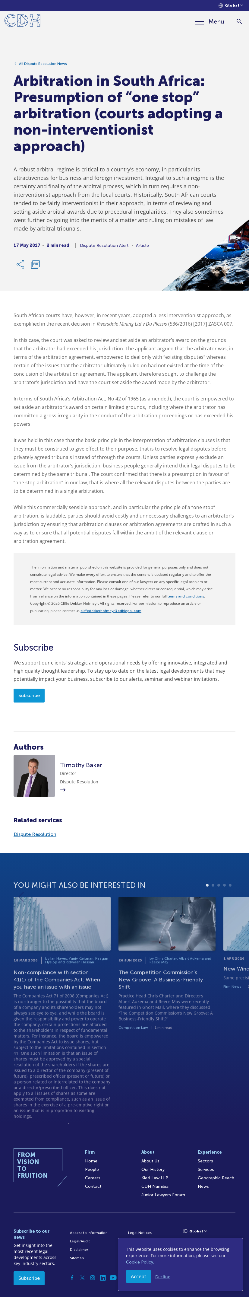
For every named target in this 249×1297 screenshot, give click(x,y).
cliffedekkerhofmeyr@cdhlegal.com (110, 611)
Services (206, 1169)
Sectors (205, 1161)
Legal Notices (140, 1233)
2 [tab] (213, 905)
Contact (93, 1186)
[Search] (239, 21)
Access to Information (89, 1233)
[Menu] (209, 21)
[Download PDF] (35, 266)
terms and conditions (186, 596)
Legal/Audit (80, 1241)
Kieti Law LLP (154, 1178)
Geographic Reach (216, 1178)
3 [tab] (218, 905)
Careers (92, 1178)
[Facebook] (72, 1278)
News (203, 1186)
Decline (162, 1276)
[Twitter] (82, 1278)
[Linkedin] (103, 1278)
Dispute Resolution (35, 834)
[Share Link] (21, 266)
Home (91, 1161)
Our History (153, 1169)
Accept (138, 1276)
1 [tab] (207, 905)
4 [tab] (224, 905)
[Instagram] (92, 1278)
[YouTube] (113, 1278)
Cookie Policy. (140, 1262)
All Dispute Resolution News (43, 65)
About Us (150, 1161)
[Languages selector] (231, 5)
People (92, 1169)
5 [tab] (230, 905)
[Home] (22, 21)
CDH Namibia (155, 1186)
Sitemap (77, 1258)
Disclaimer (79, 1250)
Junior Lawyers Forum (163, 1194)
